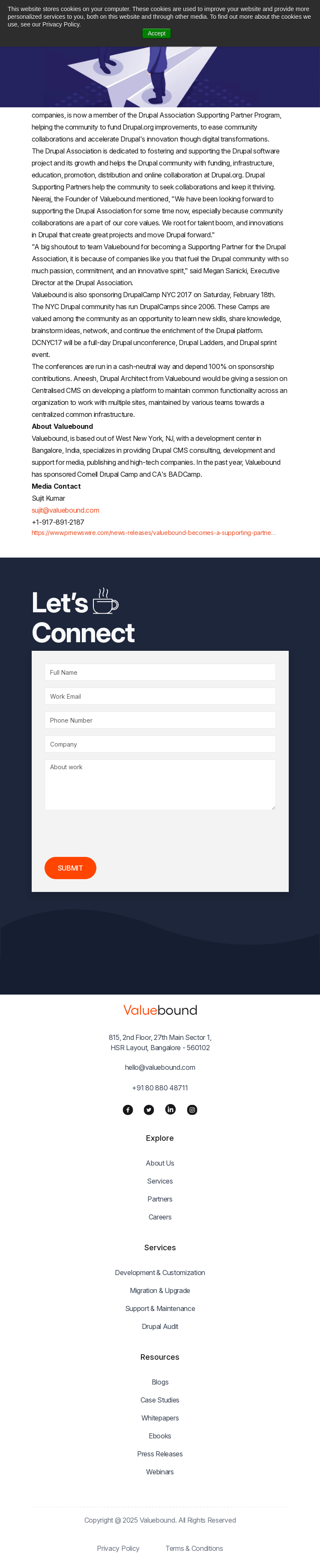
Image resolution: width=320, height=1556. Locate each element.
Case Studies (160, 1400)
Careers (160, 1217)
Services (160, 1181)
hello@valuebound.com (160, 1067)
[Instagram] (192, 1109)
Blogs (160, 1382)
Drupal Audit (160, 1326)
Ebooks (160, 1436)
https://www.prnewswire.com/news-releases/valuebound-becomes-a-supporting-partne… (154, 532)
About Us (160, 1163)
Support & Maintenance (160, 1308)
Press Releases (160, 1454)
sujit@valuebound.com (65, 510)
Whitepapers (160, 1418)
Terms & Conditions (194, 1548)
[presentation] (110, 833)
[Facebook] (128, 1109)
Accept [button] (156, 33)
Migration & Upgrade (160, 1290)
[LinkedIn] (170, 1109)
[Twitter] (149, 1109)
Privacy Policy (118, 1548)
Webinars (160, 1471)
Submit (70, 868)
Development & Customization (160, 1272)
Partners (160, 1199)
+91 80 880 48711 (160, 1088)
